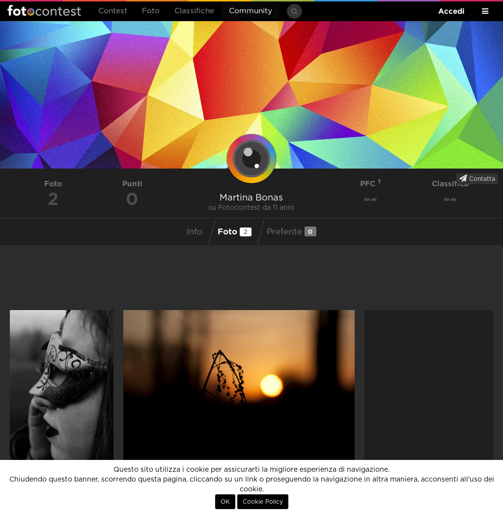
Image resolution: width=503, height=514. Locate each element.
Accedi (451, 11)
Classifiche (194, 11)
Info (194, 232)
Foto (151, 11)
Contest (112, 11)
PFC (370, 183)
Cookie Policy (263, 502)
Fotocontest (44, 10)
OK (225, 502)
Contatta (477, 178)
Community (250, 11)
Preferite (291, 231)
